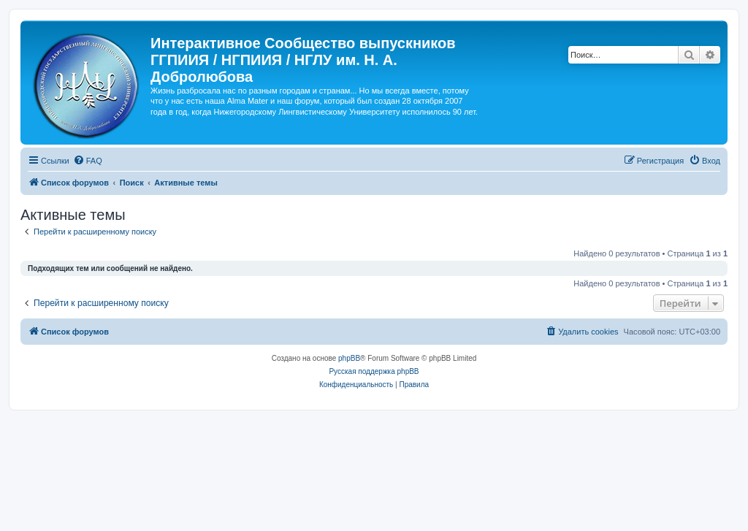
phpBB (349, 358)
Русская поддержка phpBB (374, 371)
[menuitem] (87, 160)
